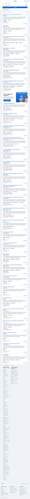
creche (4, 416)
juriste (4, 452)
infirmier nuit (4, 463)
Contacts (2, 490)
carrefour (4, 443)
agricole (4, 407)
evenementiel (4, 430)
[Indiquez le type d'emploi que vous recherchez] (15, 3)
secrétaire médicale (5, 375)
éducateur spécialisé (5, 473)
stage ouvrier (4, 476)
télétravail (4, 478)
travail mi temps (5, 423)
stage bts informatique (6, 474)
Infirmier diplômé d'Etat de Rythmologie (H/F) (11, 70)
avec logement (5, 433)
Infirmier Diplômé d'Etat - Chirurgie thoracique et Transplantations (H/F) (11, 150)
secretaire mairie (5, 418)
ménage (4, 442)
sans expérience (5, 381)
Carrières (2, 495)
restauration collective (6, 417)
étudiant (4, 369)
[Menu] (1, 1)
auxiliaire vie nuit (5, 457)
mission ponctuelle (5, 415)
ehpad (4, 386)
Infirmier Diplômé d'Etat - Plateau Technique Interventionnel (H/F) (13, 221)
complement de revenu (6, 467)
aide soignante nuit (5, 405)
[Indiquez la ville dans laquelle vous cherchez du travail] (15, 5)
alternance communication (6, 395)
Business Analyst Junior (7, 297)
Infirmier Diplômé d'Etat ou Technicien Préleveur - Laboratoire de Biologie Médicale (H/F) (14, 126)
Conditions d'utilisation (22, 490)
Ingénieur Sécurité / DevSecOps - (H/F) (9, 332)
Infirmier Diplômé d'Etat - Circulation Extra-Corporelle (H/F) (13, 197)
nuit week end (5, 372)
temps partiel (4, 371)
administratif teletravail (6, 434)
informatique (4, 404)
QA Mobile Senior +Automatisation (9, 48)
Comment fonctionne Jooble (4, 493)
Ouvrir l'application (26, 1)
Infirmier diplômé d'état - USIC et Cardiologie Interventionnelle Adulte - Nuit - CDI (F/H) (14, 209)
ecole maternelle (5, 397)
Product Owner (5, 354)
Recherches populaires (6, 365)
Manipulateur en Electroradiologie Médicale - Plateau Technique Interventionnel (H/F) (12, 186)
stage (4, 475)
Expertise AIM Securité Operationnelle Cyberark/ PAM (12, 264)
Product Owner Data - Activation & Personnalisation (12, 14)
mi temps (4, 383)
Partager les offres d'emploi (13, 490)
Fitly (20, 495)
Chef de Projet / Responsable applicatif (10, 275)
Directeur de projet (6, 253)
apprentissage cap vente (6, 422)
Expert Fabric (5, 25)
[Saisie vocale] (26, 3)
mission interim (5, 477)
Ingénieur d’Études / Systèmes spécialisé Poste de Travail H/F (14, 36)
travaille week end (5, 392)
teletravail (4, 373)
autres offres (4, 479)
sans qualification (5, 396)
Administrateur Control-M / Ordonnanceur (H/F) (11, 343)
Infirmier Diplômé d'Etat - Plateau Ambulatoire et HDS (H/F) (13, 59)
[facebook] (21, 484)
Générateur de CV (22, 494)
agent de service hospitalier (6, 428)
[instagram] (24, 484)
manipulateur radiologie (6, 454)
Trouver (15, 7)
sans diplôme (4, 370)
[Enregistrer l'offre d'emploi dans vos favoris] (26, 15)
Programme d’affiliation (13, 492)
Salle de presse (3, 491)
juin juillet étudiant (5, 414)
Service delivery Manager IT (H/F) (9, 286)
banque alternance (5, 444)
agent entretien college (6, 440)
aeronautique (4, 453)
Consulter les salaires (22, 492)
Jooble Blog (11, 491)
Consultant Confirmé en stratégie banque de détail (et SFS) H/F (13, 321)
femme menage (5, 406)
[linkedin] (28, 484)
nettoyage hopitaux (5, 445)
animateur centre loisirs (6, 466)
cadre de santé (5, 464)
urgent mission (5, 451)
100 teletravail (5, 419)
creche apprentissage (5, 429)
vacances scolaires (5, 456)
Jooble (5, 497)
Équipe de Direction (3, 492)
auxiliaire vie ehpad (5, 462)
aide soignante (5, 384)
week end (4, 393)
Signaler (25, 23)
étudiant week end (5, 374)
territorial (4, 431)
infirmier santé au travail (6, 441)
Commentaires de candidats (4, 494)
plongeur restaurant (5, 408)
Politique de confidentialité (23, 491)
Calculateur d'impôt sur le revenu (24, 493)
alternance (4, 382)
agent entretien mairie (6, 468)
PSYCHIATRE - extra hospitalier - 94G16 (10, 113)
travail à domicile (5, 465)
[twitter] (26, 484)
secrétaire (4, 409)
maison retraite (5, 403)
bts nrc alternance (5, 394)
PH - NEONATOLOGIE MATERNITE (8, 103)
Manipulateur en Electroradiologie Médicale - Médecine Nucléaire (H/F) (12, 174)
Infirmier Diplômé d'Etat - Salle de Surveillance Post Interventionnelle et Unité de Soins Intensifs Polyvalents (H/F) (13, 138)
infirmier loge (4, 455)
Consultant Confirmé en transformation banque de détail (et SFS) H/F (13, 309)
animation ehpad (5, 432)
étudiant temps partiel (6, 385)
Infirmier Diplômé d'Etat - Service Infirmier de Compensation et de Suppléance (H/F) (14, 162)
